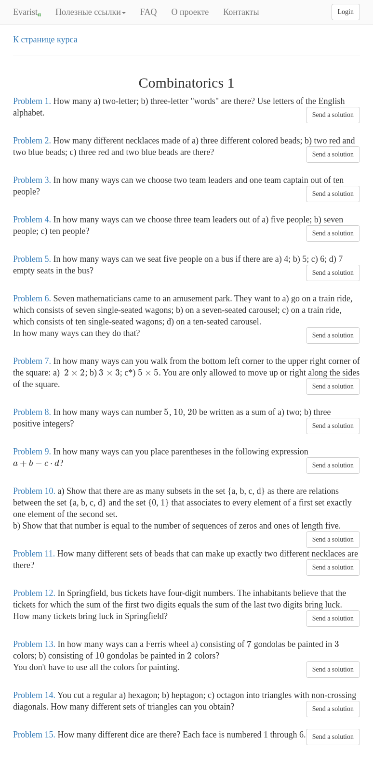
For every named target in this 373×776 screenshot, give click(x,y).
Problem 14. (34, 695)
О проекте (190, 12)
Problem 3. (32, 180)
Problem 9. (32, 451)
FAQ (148, 12)
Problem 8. (32, 412)
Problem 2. (32, 140)
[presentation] (74, 372)
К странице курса (45, 39)
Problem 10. (34, 491)
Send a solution (333, 114)
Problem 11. (34, 553)
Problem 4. (32, 219)
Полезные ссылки (90, 12)
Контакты (241, 12)
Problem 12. (34, 593)
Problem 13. (34, 644)
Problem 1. (32, 101)
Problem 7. (32, 361)
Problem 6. (32, 298)
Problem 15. (34, 734)
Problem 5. (32, 259)
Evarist (27, 12)
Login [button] (346, 11)
